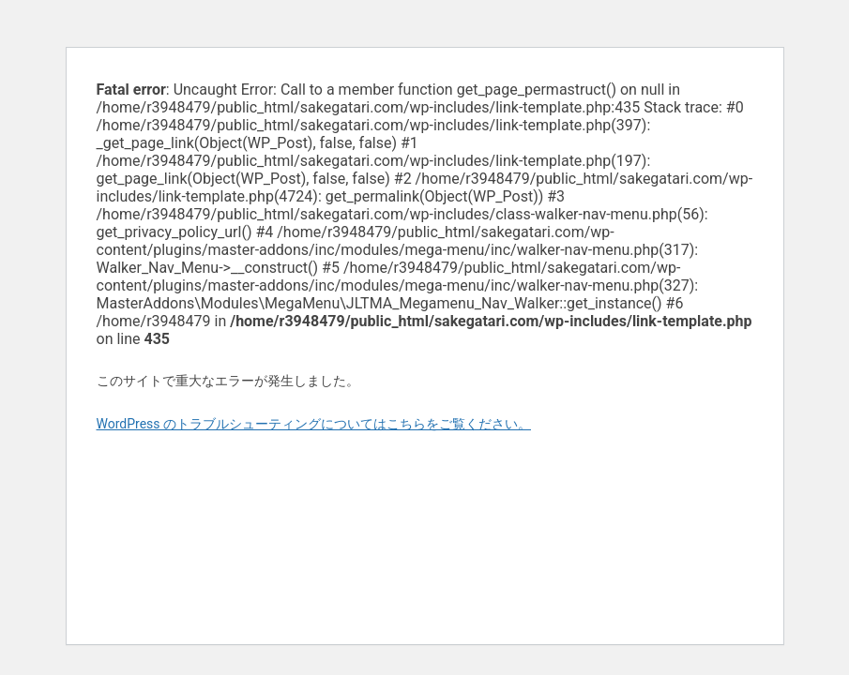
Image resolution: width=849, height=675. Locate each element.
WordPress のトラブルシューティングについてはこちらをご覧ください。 (314, 423)
